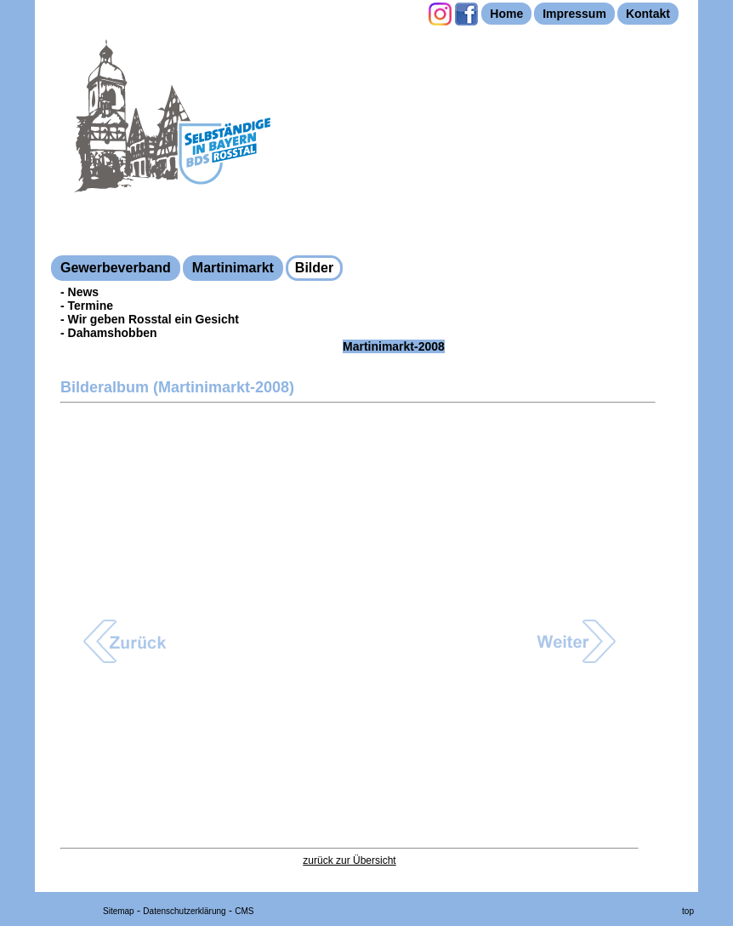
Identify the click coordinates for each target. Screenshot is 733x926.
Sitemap (118, 911)
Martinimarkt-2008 (394, 346)
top (688, 911)
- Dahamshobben (108, 333)
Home (506, 13)
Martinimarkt (233, 267)
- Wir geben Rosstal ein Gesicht (149, 319)
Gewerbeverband (115, 267)
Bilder (314, 267)
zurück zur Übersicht (349, 860)
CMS (244, 911)
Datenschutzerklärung (184, 911)
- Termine (86, 305)
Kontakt (648, 13)
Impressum (574, 13)
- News (79, 292)
